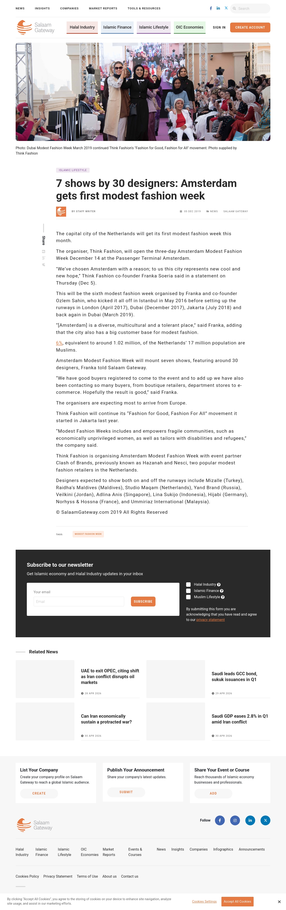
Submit (126, 792)
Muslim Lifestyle (206, 597)
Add (213, 793)
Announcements (252, 849)
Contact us (129, 876)
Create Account (250, 27)
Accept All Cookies (237, 902)
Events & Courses (135, 852)
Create (39, 793)
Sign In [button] (219, 27)
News (20, 8)
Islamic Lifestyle (153, 27)
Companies (69, 8)
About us (109, 876)
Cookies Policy (27, 876)
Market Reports (103, 8)
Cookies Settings (204, 902)
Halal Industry (82, 27)
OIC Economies (190, 27)
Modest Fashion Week (88, 534)
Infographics (223, 849)
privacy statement (210, 620)
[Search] (254, 8)
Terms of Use (87, 876)
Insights (42, 8)
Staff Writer (86, 211)
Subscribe (143, 601)
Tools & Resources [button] (144, 8)
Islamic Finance (117, 27)
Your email (42, 592)
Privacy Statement (57, 876)
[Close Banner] (279, 902)
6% (59, 343)
